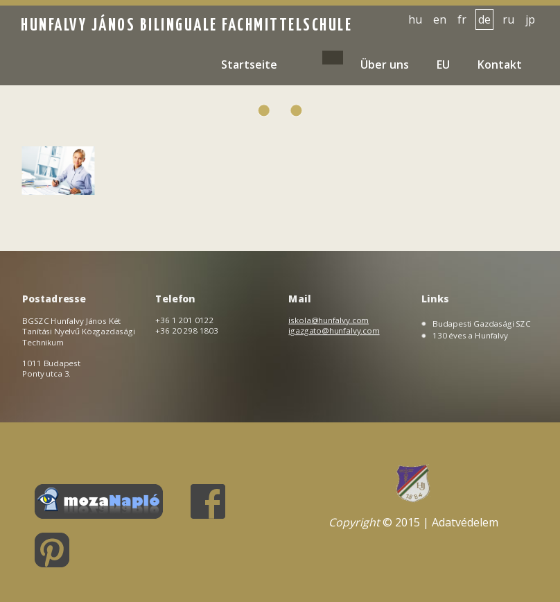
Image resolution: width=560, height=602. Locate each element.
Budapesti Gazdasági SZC (481, 323)
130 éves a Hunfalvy (470, 335)
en (439, 19)
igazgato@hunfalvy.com (334, 330)
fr (461, 19)
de (484, 19)
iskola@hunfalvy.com (328, 319)
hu (415, 19)
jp (530, 19)
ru (508, 19)
